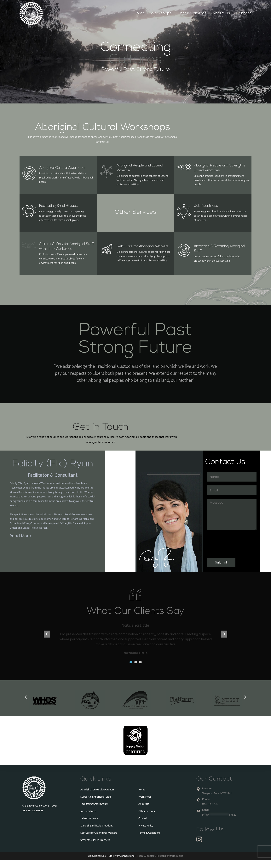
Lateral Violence (89, 818)
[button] (131, 662)
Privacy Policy (145, 825)
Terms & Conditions (149, 833)
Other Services (135, 212)
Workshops (144, 797)
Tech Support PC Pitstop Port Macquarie (160, 855)
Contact (142, 818)
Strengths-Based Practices (95, 840)
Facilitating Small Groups (58, 206)
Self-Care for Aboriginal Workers (143, 246)
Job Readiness (206, 206)
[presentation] (229, 543)
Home (141, 789)
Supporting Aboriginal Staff (95, 797)
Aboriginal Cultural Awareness (62, 168)
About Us (143, 804)
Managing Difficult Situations (96, 825)
